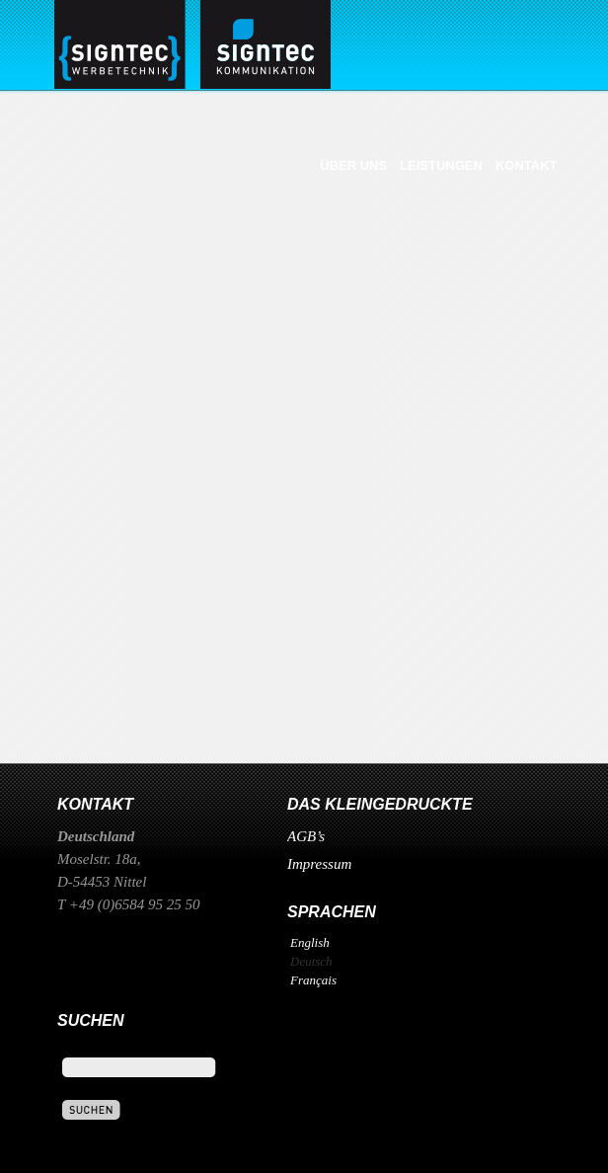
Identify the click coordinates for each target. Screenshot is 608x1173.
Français (313, 980)
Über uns (353, 165)
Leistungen (441, 165)
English (310, 942)
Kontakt (526, 165)
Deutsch (311, 961)
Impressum (319, 864)
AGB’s (306, 836)
